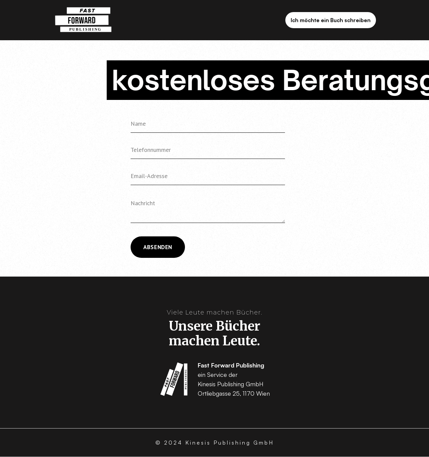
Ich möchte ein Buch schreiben (331, 20)
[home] (83, 20)
